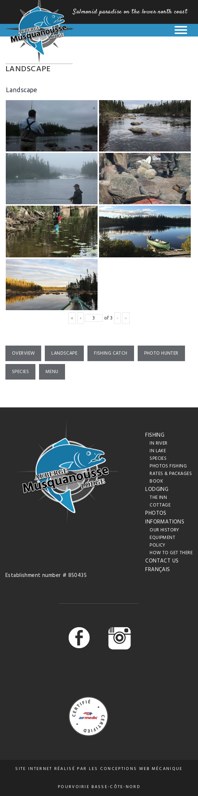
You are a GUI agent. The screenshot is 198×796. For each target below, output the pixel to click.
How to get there (171, 553)
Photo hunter (161, 353)
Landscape (64, 353)
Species (20, 372)
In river (158, 443)
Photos (156, 513)
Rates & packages (171, 474)
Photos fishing (168, 466)
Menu (52, 372)
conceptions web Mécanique (141, 769)
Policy (157, 545)
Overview (23, 353)
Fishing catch (110, 353)
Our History (164, 530)
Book (156, 481)
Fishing (154, 435)
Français (157, 569)
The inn (158, 497)
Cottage (160, 505)
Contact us (161, 561)
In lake (158, 451)
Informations (164, 522)
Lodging (156, 489)
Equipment (162, 538)
